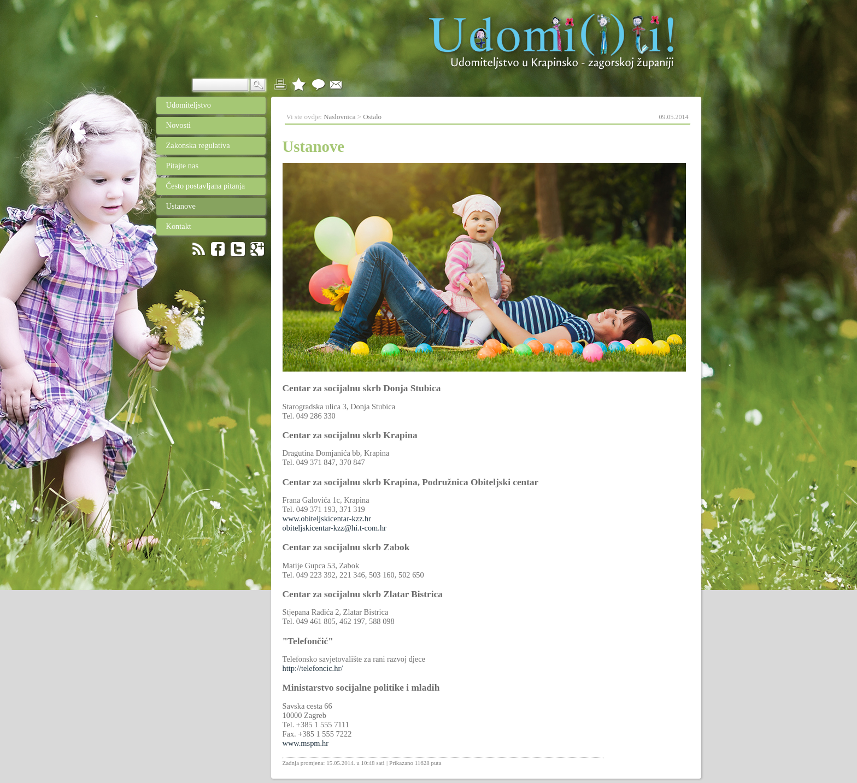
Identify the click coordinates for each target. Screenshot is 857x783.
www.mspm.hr (306, 743)
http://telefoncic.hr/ (313, 668)
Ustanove (204, 206)
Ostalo (372, 117)
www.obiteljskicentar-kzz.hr (327, 518)
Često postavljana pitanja (200, 185)
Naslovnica (339, 117)
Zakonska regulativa (204, 145)
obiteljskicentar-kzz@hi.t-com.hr (334, 527)
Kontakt (204, 226)
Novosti (205, 125)
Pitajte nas (177, 165)
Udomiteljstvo (183, 105)
